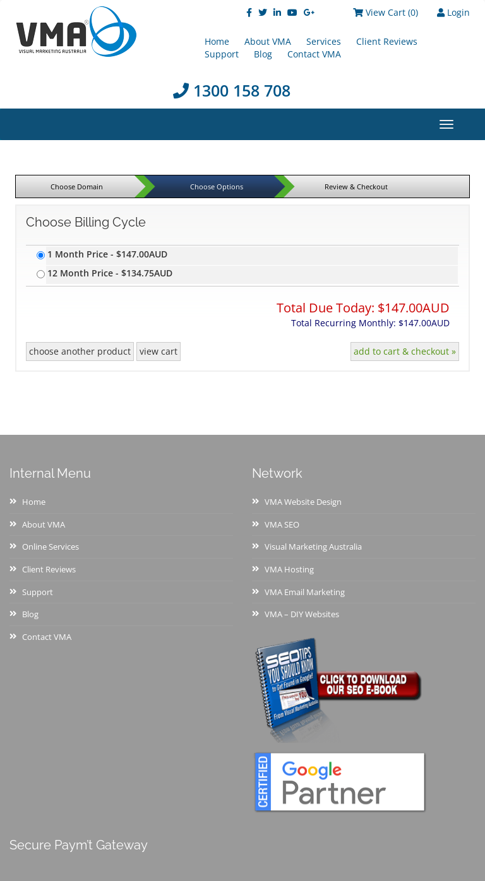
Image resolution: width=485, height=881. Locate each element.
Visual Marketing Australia (313, 546)
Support (222, 54)
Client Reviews (386, 41)
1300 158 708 (231, 90)
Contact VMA (314, 54)
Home (33, 501)
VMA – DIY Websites (302, 614)
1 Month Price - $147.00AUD (107, 254)
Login (453, 12)
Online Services (50, 546)
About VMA (43, 524)
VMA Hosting (289, 569)
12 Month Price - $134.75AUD (109, 273)
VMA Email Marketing (305, 592)
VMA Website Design (303, 501)
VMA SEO (282, 524)
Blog (263, 54)
